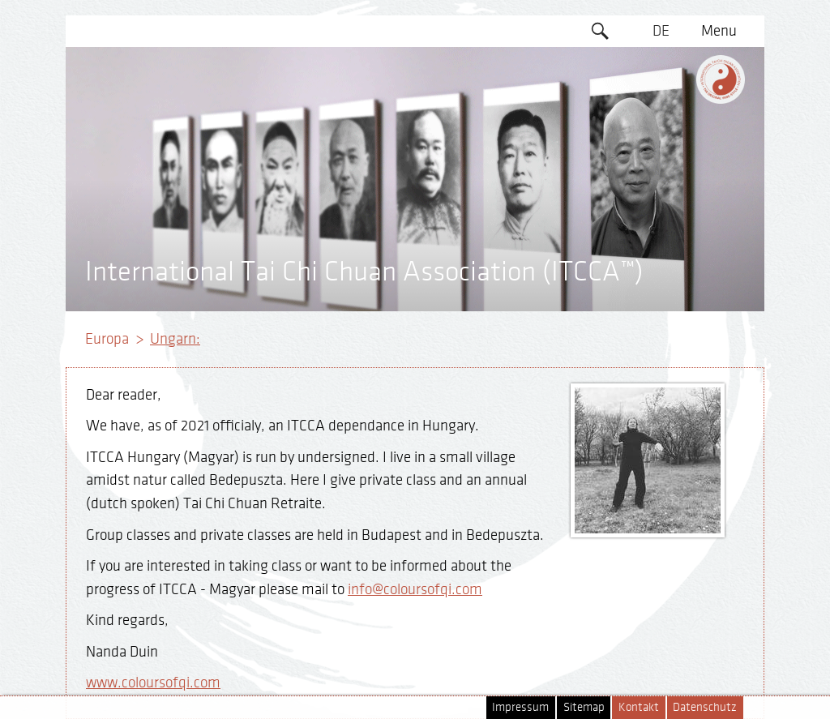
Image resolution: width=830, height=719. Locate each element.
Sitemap (584, 707)
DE (661, 31)
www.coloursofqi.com (153, 682)
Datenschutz (705, 707)
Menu (719, 31)
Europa (107, 339)
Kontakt (638, 707)
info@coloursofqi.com (415, 589)
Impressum (520, 707)
